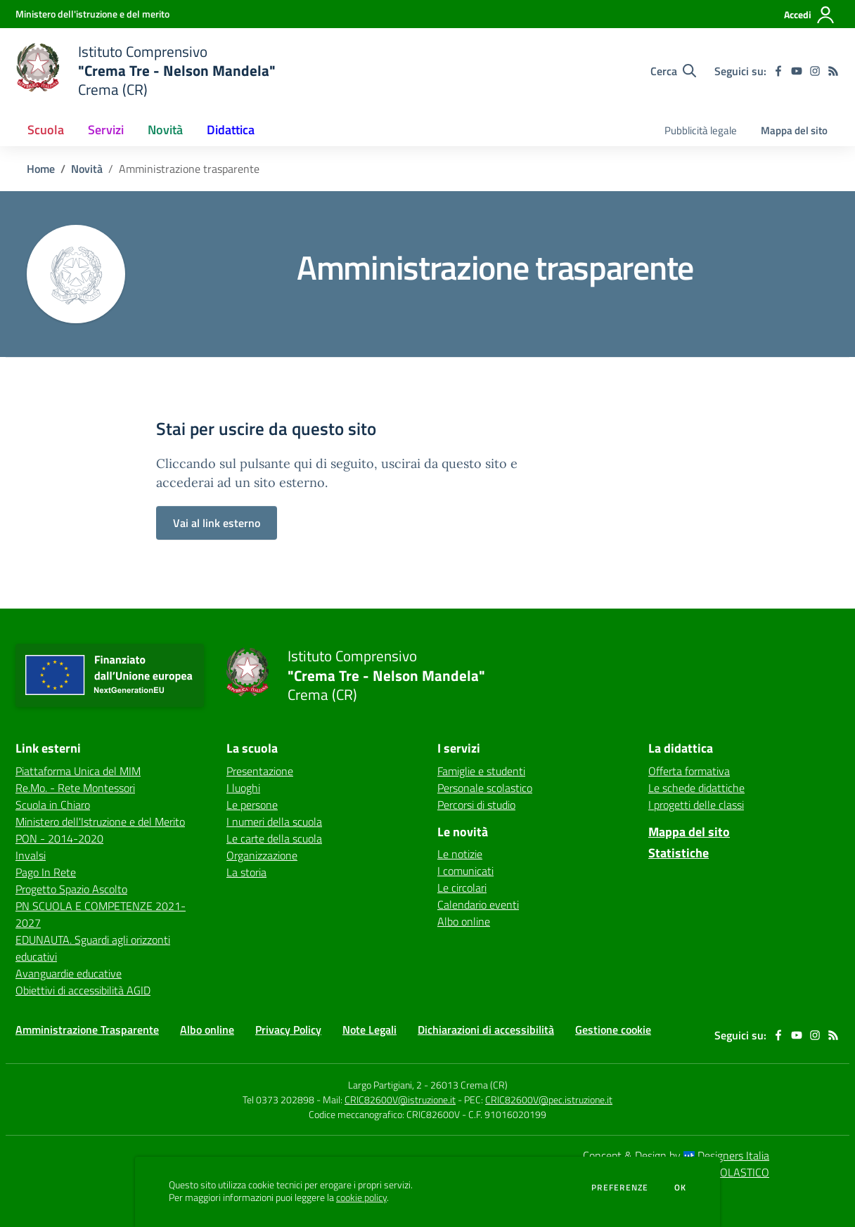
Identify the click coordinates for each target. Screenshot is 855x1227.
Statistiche (678, 852)
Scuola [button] (45, 129)
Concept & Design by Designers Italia (676, 1155)
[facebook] (778, 71)
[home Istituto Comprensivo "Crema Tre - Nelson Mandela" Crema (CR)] (145, 70)
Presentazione (259, 770)
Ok (680, 1187)
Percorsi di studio (476, 804)
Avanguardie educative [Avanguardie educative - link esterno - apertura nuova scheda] (68, 973)
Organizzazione (261, 855)
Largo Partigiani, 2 (385, 1084)
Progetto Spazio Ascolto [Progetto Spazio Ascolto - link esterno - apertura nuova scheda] (71, 889)
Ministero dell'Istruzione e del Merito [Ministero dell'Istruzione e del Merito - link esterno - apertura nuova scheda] (100, 821)
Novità (87, 168)
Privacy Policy (288, 1029)
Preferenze (619, 1187)
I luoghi (243, 787)
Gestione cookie (613, 1029)
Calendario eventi (478, 904)
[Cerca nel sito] (673, 71)
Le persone (252, 804)
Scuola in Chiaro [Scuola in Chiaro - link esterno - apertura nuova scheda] (52, 804)
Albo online (463, 921)
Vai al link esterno (216, 522)
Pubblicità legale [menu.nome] (700, 130)
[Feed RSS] (833, 71)
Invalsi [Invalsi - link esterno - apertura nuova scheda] (30, 855)
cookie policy (361, 1197)
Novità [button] (165, 129)
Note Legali (369, 1029)
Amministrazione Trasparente (87, 1029)
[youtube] (796, 71)
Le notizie (459, 853)
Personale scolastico (484, 787)
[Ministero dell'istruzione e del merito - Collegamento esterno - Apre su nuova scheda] (92, 13)
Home (41, 168)
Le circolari (462, 887)
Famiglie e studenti (481, 770)
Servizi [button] (106, 129)
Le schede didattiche (696, 787)
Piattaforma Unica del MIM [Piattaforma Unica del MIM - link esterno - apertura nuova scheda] (78, 770)
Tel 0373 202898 (278, 1099)
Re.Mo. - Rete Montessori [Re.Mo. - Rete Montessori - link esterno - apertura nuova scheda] (75, 787)
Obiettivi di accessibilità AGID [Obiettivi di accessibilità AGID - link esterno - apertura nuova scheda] (82, 990)
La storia (246, 872)
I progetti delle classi (696, 804)
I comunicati (465, 870)
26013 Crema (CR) (469, 1084)
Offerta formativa (689, 770)
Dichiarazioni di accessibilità (486, 1029)
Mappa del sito (794, 130)
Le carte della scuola (274, 838)
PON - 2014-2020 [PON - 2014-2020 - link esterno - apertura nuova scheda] (59, 838)
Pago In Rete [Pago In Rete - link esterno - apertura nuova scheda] (45, 872)
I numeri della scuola (274, 821)
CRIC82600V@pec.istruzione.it (548, 1099)
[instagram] (815, 71)
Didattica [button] (231, 129)
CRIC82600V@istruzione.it (400, 1099)
